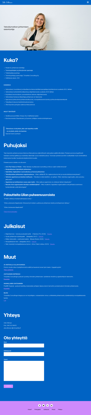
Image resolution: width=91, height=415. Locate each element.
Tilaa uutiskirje (8, 270)
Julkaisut (46, 409)
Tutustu (49, 234)
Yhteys (60, 409)
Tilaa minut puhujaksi (10, 211)
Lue (5, 300)
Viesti (24, 370)
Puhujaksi (38, 409)
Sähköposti (24, 352)
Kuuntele (7, 288)
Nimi (24, 344)
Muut (53, 409)
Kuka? (30, 409)
